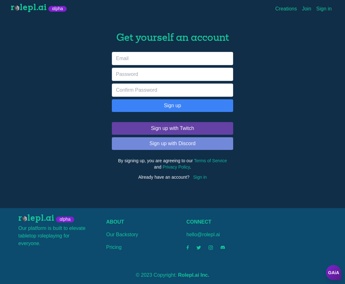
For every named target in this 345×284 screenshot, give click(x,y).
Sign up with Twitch (172, 128)
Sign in (324, 8)
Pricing (114, 247)
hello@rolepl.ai (203, 234)
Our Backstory (122, 234)
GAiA (333, 272)
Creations (286, 8)
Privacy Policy (176, 167)
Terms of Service (210, 160)
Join (306, 8)
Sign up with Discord (172, 143)
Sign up (172, 105)
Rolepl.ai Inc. (193, 275)
